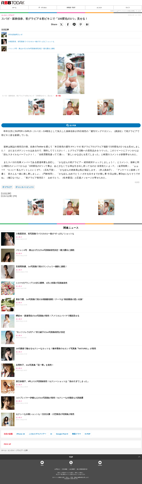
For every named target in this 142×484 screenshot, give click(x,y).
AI (51, 434)
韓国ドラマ (76, 434)
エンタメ (99, 7)
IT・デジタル (43, 7)
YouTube (100, 465)
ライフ (128, 7)
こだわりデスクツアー (37, 434)
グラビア (8, 187)
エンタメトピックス (26, 187)
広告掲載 (64, 469)
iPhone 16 (21, 434)
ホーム (14, 7)
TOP (71, 457)
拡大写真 (73, 125)
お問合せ (57, 469)
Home (42, 465)
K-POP (87, 434)
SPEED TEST (71, 7)
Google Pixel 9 (62, 434)
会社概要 (72, 469)
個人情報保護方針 (82, 469)
